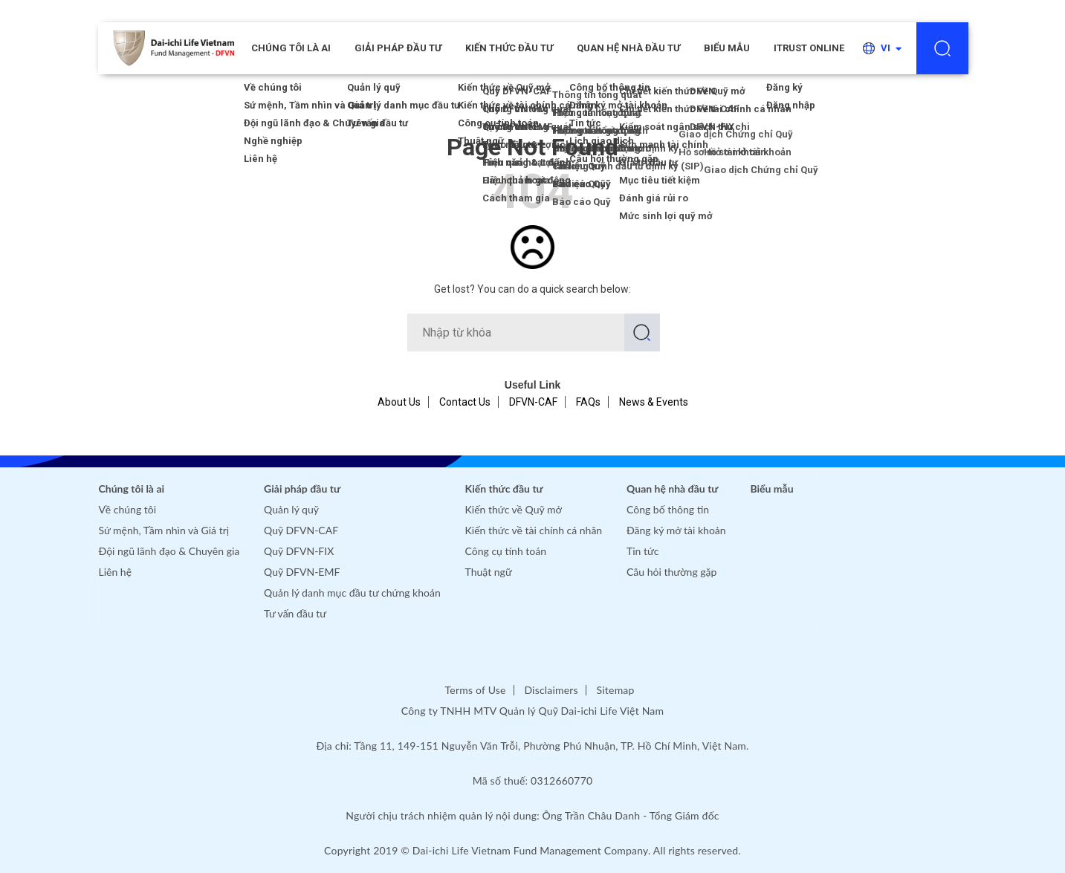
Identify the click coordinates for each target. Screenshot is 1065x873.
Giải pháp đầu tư (398, 47)
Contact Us (465, 402)
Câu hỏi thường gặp (671, 571)
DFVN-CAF (533, 402)
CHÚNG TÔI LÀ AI (291, 47)
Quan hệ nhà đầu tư (628, 47)
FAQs (588, 402)
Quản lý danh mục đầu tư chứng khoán (352, 592)
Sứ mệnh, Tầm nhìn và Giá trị (164, 530)
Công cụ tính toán (505, 551)
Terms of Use (475, 690)
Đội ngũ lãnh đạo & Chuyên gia (169, 551)
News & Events (653, 402)
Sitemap (616, 690)
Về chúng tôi (128, 509)
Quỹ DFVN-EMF (302, 571)
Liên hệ (115, 571)
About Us (399, 402)
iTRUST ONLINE (809, 47)
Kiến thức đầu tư (509, 47)
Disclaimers (550, 690)
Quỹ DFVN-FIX (299, 551)
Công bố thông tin (668, 509)
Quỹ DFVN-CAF (301, 530)
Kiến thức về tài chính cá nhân (534, 530)
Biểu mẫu (727, 47)
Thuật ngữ (488, 571)
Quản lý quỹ (291, 509)
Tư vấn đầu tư (295, 613)
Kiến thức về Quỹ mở (513, 509)
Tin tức (643, 551)
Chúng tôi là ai (132, 488)
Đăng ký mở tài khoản (676, 530)
